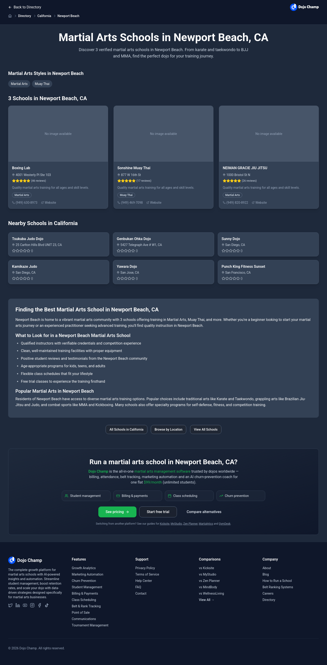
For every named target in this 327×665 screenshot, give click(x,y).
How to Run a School (277, 581)
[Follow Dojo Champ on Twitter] (10, 605)
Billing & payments (132, 496)
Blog (266, 574)
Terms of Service (147, 574)
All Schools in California (126, 429)
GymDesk (224, 523)
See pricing (117, 512)
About (267, 568)
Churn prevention (234, 496)
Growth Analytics (84, 568)
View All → (206, 600)
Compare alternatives (204, 512)
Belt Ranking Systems (278, 587)
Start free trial (158, 512)
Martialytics (206, 523)
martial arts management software (162, 471)
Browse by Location (169, 429)
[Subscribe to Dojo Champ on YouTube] (25, 605)
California (44, 16)
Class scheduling (182, 496)
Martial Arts (19, 84)
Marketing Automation (87, 574)
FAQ (138, 587)
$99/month (153, 482)
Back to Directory (24, 7)
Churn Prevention (84, 581)
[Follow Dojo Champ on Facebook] (39, 605)
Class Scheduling (84, 600)
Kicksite (164, 523)
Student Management (87, 587)
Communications (84, 619)
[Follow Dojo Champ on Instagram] (32, 605)
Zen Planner (190, 523)
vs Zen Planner (209, 581)
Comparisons (209, 559)
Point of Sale (81, 612)
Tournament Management (90, 625)
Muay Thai (42, 84)
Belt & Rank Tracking (86, 606)
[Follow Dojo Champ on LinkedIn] (17, 605)
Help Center (143, 581)
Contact (140, 593)
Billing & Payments (85, 593)
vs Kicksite (206, 568)
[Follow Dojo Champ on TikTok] (47, 605)
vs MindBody (208, 587)
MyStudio (176, 523)
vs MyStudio (207, 574)
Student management (83, 496)
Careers (268, 593)
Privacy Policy (145, 568)
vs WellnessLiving (211, 593)
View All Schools (206, 429)
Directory (24, 16)
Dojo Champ (98, 471)
